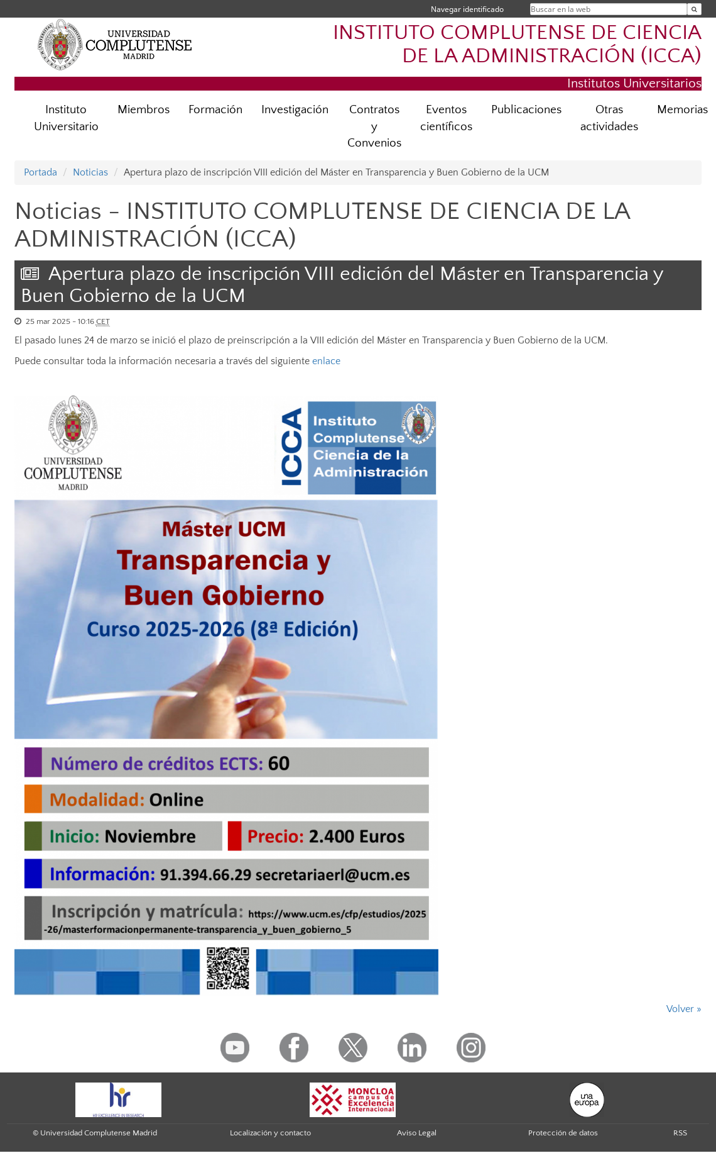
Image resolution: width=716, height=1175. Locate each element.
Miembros (143, 109)
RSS (680, 1132)
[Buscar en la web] (694, 9)
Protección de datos (563, 1132)
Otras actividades (609, 118)
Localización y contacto (270, 1132)
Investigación (294, 109)
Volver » (684, 1009)
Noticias (90, 172)
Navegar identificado (467, 9)
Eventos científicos (446, 118)
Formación (215, 109)
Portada (40, 172)
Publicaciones (526, 109)
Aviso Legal (417, 1132)
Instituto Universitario (66, 118)
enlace (326, 361)
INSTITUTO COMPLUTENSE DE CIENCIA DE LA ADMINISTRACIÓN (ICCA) (517, 44)
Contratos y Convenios (374, 126)
